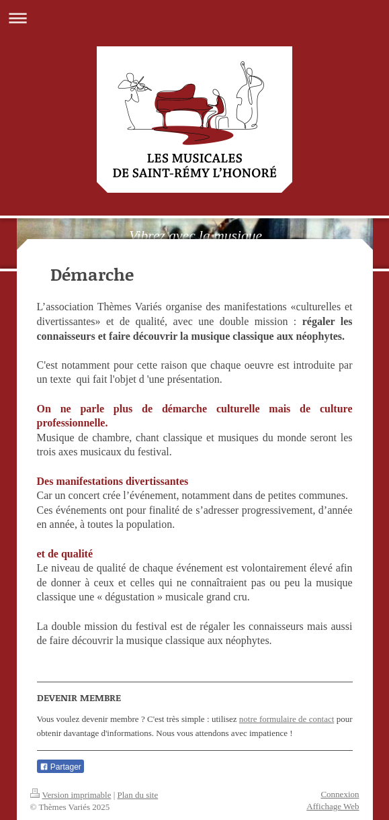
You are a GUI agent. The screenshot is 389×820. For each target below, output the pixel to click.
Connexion (339, 794)
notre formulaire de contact (286, 719)
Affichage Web (332, 806)
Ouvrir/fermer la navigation (194, 17)
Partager (60, 767)
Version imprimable (71, 795)
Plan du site (138, 795)
